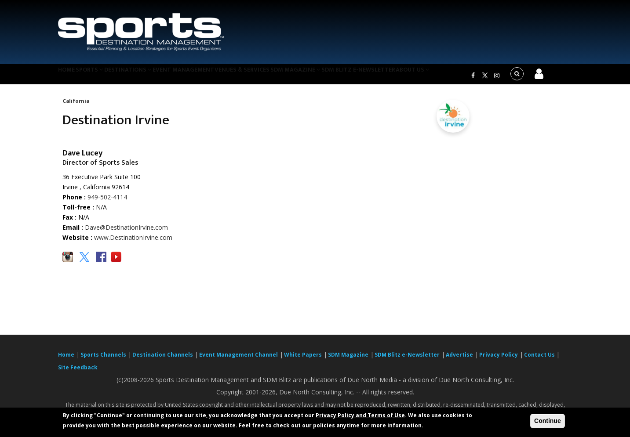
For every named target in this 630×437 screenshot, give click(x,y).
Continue (547, 420)
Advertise (459, 360)
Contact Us (540, 360)
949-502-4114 (107, 202)
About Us (453, 76)
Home (70, 76)
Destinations (145, 76)
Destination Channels (162, 360)
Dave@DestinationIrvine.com (126, 233)
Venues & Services (268, 76)
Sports (100, 76)
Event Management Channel (238, 360)
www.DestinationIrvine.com (133, 243)
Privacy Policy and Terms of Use (360, 415)
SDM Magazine (327, 76)
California (75, 106)
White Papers (303, 360)
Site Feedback (78, 373)
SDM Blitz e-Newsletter (393, 76)
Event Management (204, 76)
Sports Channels (103, 360)
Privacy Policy (498, 360)
